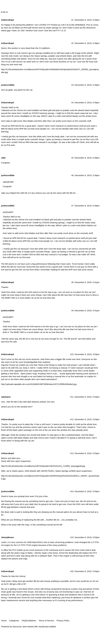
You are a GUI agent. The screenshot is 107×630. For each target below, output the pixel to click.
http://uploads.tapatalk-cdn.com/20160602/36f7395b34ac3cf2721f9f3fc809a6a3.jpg (38, 384)
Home (4, 620)
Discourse (17, 626)
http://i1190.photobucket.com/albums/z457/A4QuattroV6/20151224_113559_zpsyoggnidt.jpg (43, 466)
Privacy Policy (63, 620)
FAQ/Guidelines (29, 620)
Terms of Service (46, 620)
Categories (14, 620)
